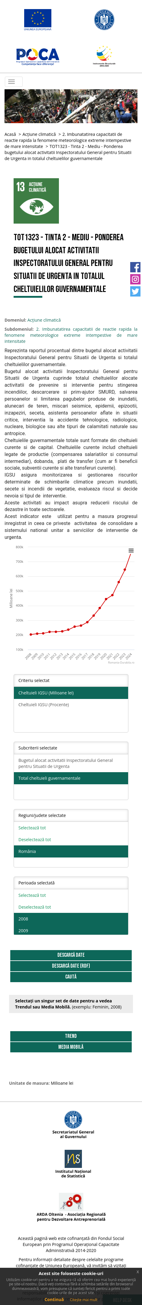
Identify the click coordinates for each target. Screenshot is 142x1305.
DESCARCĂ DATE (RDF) (71, 966)
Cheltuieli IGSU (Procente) (43, 704)
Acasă (10, 134)
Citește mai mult (83, 1299)
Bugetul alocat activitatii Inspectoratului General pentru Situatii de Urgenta (65, 763)
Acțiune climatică (39, 134)
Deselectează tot (34, 839)
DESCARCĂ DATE (71, 955)
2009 (23, 930)
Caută (70, 977)
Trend (71, 1036)
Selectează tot (32, 828)
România (27, 851)
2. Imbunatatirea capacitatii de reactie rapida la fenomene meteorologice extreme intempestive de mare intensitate (68, 140)
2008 (23, 919)
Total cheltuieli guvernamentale (49, 778)
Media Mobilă (70, 1047)
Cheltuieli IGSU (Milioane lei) (46, 693)
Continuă (54, 1299)
